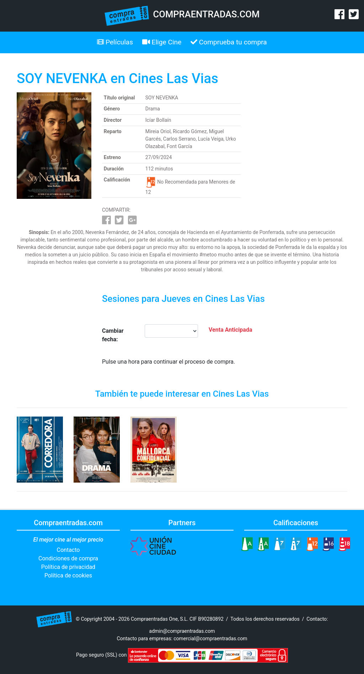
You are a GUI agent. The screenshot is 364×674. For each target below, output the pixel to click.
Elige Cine (162, 42)
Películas (115, 42)
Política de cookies (68, 575)
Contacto (68, 550)
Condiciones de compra (68, 558)
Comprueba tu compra (229, 42)
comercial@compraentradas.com (210, 638)
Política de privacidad (68, 567)
